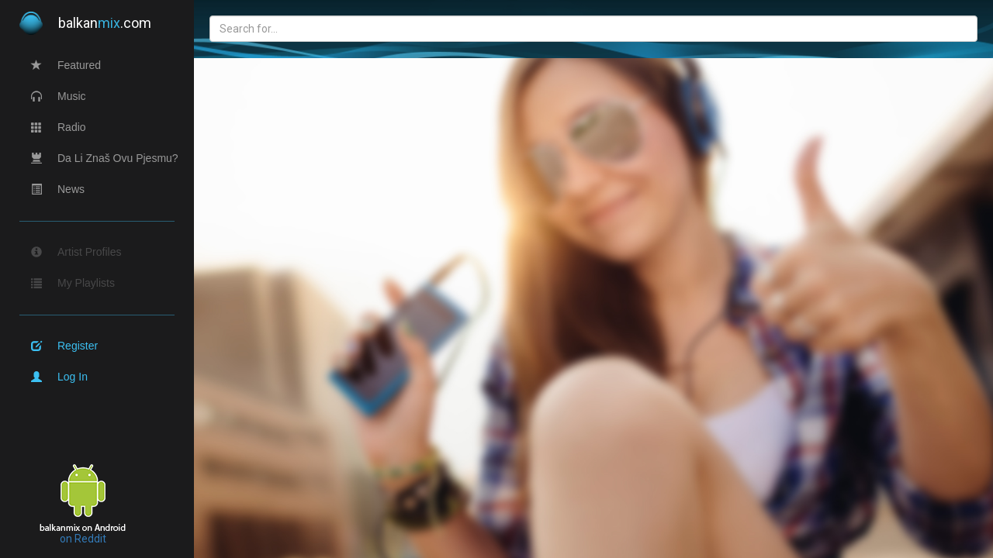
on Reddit (83, 538)
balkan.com (85, 23)
